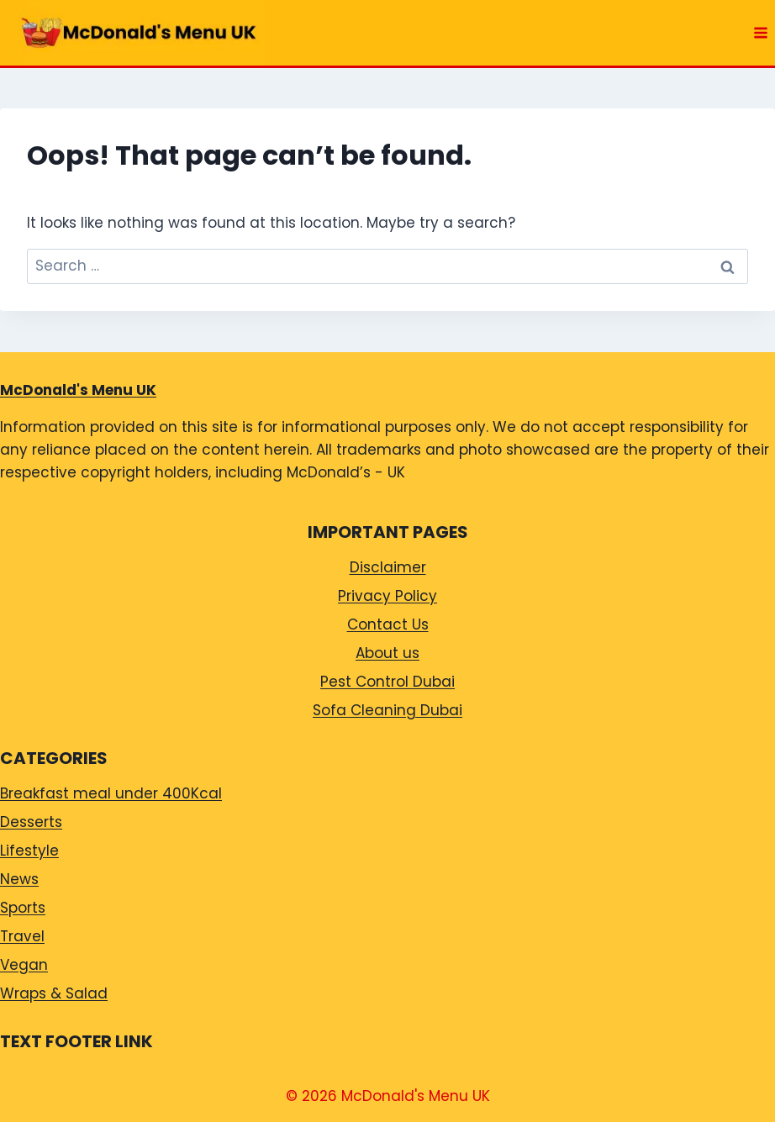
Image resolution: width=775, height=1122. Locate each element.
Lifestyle (29, 850)
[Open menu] (760, 32)
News (19, 879)
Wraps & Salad (54, 993)
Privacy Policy (387, 596)
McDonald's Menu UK (78, 390)
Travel (22, 936)
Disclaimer (388, 567)
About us (387, 653)
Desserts (31, 822)
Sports (22, 908)
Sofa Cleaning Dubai (387, 710)
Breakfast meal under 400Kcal (111, 793)
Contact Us (388, 624)
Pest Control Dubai (387, 682)
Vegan (24, 965)
